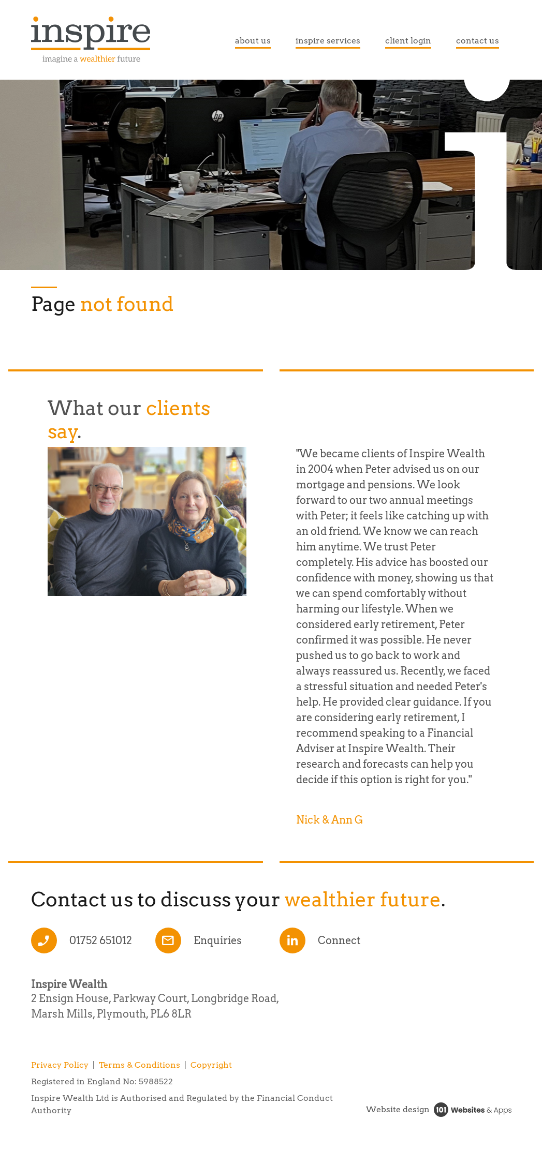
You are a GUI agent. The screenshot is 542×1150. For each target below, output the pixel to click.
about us (253, 41)
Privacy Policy (60, 1065)
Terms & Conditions (139, 1065)
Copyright (211, 1065)
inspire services (328, 41)
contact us (477, 41)
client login (408, 41)
